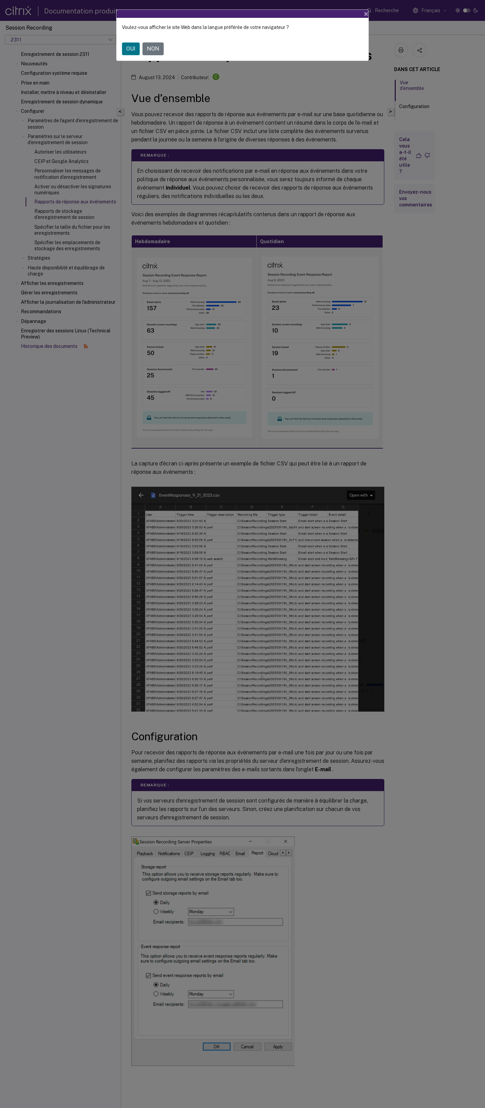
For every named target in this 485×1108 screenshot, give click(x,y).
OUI (130, 48)
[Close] (366, 13)
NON (153, 48)
